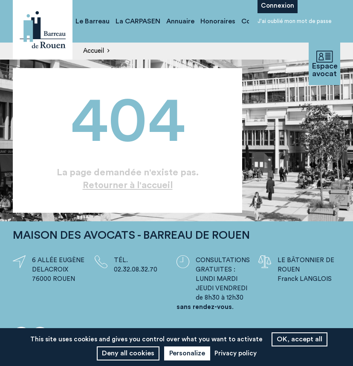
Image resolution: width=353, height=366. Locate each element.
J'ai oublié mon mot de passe (295, 21)
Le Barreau (92, 21)
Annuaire (180, 21)
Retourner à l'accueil (128, 185)
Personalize (187, 353)
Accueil (93, 51)
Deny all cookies (128, 353)
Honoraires (217, 21)
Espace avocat (324, 64)
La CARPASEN (138, 21)
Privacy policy (235, 353)
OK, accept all (299, 339)
